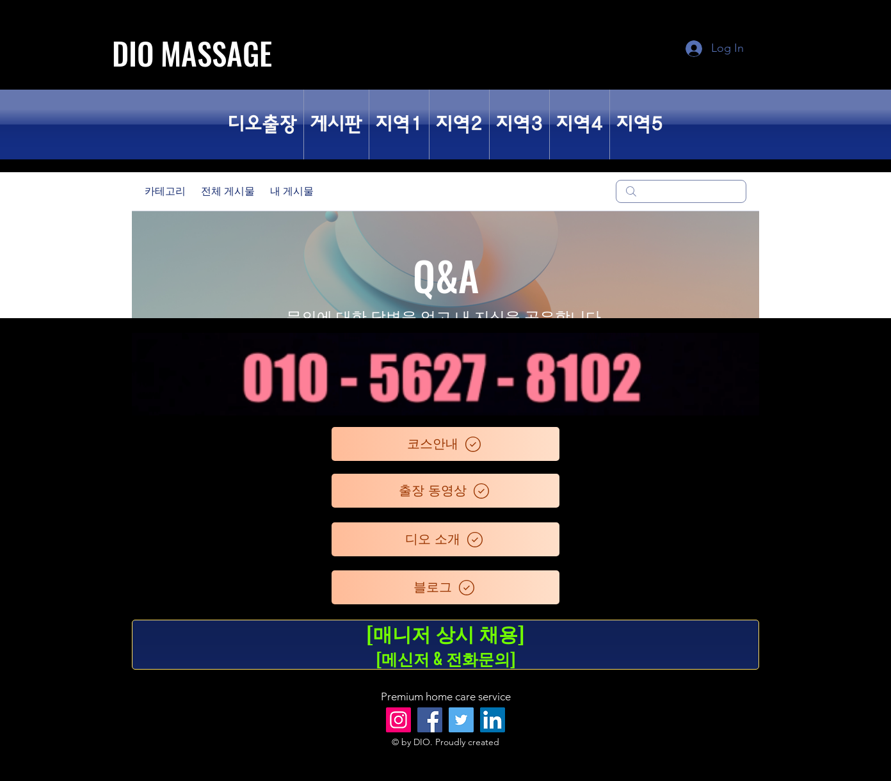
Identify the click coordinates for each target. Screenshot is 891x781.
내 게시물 (292, 191)
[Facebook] (429, 719)
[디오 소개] (445, 539)
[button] (336, 124)
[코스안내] (445, 444)
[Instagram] (398, 719)
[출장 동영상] (445, 491)
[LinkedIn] (492, 719)
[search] (681, 191)
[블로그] (445, 587)
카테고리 (165, 191)
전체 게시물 (228, 191)
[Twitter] (461, 719)
